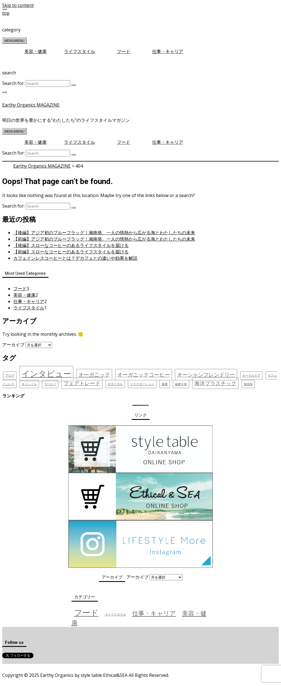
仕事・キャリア (167, 51)
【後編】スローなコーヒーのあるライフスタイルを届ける (71, 245)
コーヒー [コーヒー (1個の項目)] (50, 384)
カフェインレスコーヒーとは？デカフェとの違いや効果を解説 (75, 258)
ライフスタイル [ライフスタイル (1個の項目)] (115, 614)
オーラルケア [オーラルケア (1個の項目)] (251, 375)
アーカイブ (13, 345)
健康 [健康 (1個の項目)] (165, 384)
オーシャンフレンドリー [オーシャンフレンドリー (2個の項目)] (206, 374)
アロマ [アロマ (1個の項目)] (9, 375)
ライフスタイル (79, 51)
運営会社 (11, 666)
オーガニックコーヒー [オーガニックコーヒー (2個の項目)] (143, 374)
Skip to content (18, 5)
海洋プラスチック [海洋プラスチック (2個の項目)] (215, 383)
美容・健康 (35, 51)
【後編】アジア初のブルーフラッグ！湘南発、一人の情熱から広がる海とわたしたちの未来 (104, 232)
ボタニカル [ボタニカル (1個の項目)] (115, 384)
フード (123, 51)
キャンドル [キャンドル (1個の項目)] (29, 384)
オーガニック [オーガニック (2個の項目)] (94, 374)
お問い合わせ (78, 666)
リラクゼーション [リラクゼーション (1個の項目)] (142, 384)
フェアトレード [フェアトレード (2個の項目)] (81, 383)
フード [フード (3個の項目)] (86, 612)
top (5, 13)
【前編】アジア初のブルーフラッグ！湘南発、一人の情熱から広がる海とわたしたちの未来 (104, 239)
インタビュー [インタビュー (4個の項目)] (46, 373)
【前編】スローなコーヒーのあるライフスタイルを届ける (71, 252)
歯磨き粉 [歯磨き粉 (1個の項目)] (181, 384)
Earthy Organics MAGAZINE (31, 105)
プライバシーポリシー (42, 666)
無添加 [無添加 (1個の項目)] (248, 384)
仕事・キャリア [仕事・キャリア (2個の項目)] (154, 613)
